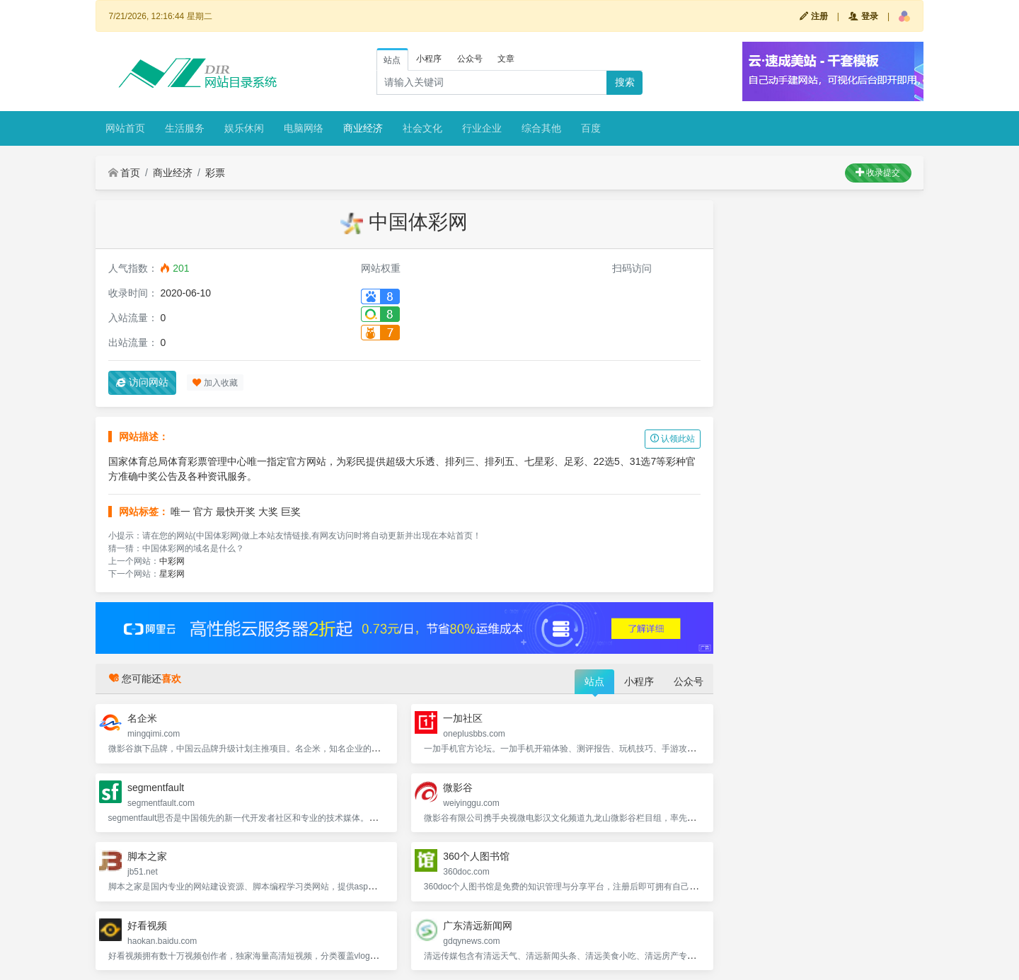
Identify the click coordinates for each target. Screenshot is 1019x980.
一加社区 (463, 718)
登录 (862, 16)
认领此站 (672, 439)
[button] (904, 16)
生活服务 (185, 128)
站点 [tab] (392, 60)
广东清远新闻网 (477, 925)
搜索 (625, 82)
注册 (813, 16)
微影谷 (458, 787)
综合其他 (541, 128)
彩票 (215, 172)
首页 (124, 172)
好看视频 (147, 925)
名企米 (142, 718)
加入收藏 (214, 383)
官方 (203, 511)
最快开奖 (235, 511)
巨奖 (291, 511)
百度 (591, 128)
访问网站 (142, 382)
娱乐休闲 (244, 128)
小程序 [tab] (429, 59)
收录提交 (878, 173)
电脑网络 (303, 128)
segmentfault (155, 787)
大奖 (268, 511)
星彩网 (172, 574)
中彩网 (172, 561)
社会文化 (422, 128)
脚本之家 (147, 856)
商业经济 (363, 128)
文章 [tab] (505, 59)
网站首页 (125, 128)
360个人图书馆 (476, 856)
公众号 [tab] (470, 59)
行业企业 (482, 128)
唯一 (180, 511)
